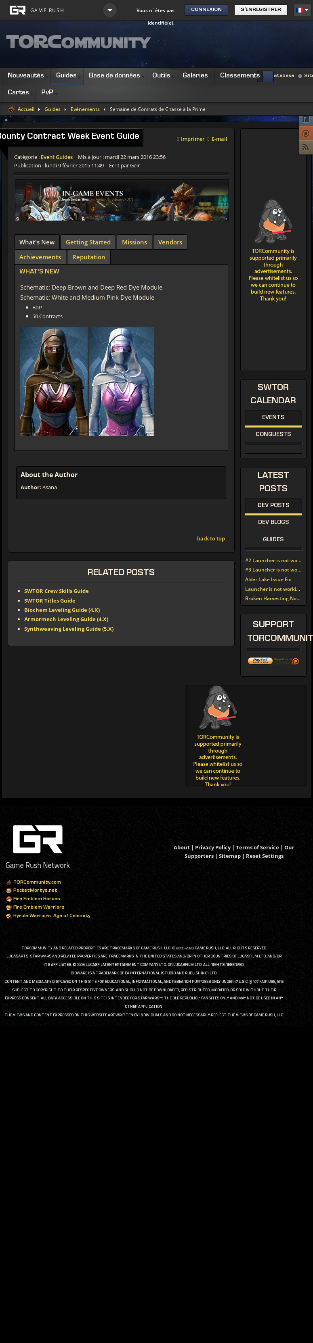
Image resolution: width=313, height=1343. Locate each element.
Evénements (85, 109)
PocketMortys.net (31, 890)
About (182, 847)
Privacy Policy (213, 847)
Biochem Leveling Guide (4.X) (62, 609)
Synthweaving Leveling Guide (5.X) (68, 628)
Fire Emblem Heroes (33, 899)
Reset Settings (265, 855)
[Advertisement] (246, 735)
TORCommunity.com (33, 882)
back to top (211, 538)
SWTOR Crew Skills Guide (56, 590)
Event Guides (57, 157)
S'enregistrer (261, 10)
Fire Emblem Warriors (35, 907)
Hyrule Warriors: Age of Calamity (48, 916)
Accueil (26, 109)
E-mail (217, 138)
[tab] (37, 242)
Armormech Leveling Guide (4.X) (66, 619)
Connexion (206, 10)
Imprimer (191, 138)
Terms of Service (257, 847)
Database (282, 76)
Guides (52, 109)
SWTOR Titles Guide (50, 600)
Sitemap (230, 855)
